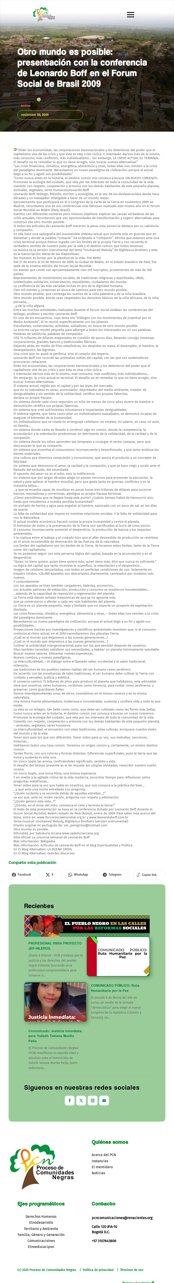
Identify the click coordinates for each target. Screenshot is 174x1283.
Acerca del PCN (104, 1154)
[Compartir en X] (45, 874)
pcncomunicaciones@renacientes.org (122, 1217)
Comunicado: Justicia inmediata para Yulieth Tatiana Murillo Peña (55, 1035)
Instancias (100, 1160)
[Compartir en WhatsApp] (69, 874)
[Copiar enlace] (129, 874)
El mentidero (102, 1166)
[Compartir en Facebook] (22, 874)
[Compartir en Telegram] (99, 874)
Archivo (26, 105)
